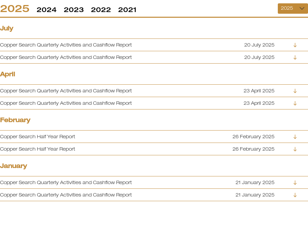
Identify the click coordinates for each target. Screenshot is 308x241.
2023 (74, 9)
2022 (101, 9)
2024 (47, 9)
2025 (15, 8)
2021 (127, 9)
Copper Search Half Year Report (37, 136)
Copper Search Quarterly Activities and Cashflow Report (66, 45)
